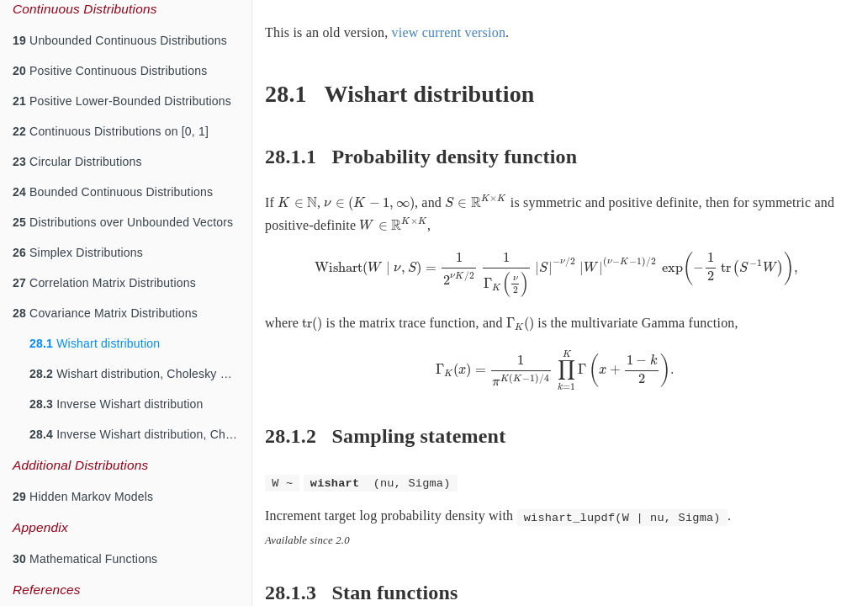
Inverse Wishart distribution (116, 404)
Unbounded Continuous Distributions (120, 40)
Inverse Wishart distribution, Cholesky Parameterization (140, 434)
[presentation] (297, 202)
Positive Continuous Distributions (110, 70)
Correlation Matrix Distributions (104, 283)
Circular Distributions (77, 161)
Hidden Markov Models (83, 496)
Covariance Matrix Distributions (105, 313)
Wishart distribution (94, 343)
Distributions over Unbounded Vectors (123, 222)
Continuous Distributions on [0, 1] (111, 131)
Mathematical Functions (85, 559)
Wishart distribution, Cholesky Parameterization (140, 373)
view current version (449, 32)
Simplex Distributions (78, 252)
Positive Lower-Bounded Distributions (122, 101)
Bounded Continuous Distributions (113, 192)
